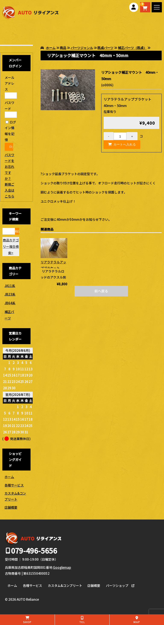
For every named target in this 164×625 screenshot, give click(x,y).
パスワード (11, 108)
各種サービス (14, 485)
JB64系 (9, 303)
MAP (137, 620)
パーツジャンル (82, 47)
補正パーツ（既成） (132, 47)
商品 (63, 47)
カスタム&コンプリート (15, 496)
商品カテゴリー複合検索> (11, 246)
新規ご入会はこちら (9, 190)
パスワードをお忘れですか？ (9, 167)
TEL (82, 620)
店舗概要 (10, 507)
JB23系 (9, 294)
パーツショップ (117, 585)
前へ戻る (101, 290)
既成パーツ (105, 47)
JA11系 (9, 285)
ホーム (51, 47)
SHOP (27, 620)
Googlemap (62, 567)
